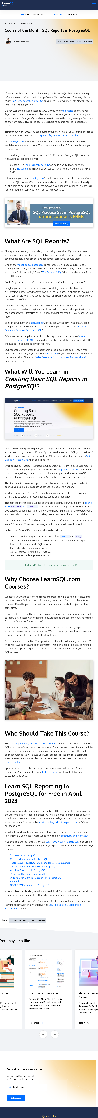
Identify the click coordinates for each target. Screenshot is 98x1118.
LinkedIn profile (50, 771)
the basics (67, 110)
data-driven (51, 353)
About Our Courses (84, 42)
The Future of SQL (52, 272)
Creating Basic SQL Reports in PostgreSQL (55, 135)
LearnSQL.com (16, 141)
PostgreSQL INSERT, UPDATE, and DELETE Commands (40, 862)
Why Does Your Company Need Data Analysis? (61, 357)
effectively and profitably (74, 835)
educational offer (14, 762)
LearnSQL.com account (37, 164)
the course (22, 168)
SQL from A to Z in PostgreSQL (62, 841)
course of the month (65, 42)
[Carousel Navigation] (49, 1034)
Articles (58, 14)
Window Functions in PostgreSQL (28, 870)
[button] (94, 5)
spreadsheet (37, 322)
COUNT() (65, 536)
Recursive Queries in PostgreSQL (28, 873)
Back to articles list (34, 14)
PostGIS (14, 881)
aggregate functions (69, 469)
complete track (68, 564)
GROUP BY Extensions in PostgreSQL (30, 885)
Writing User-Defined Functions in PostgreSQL (35, 877)
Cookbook (72, 14)
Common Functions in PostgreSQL (28, 859)
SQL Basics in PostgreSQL (24, 855)
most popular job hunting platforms (57, 822)
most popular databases (30, 264)
